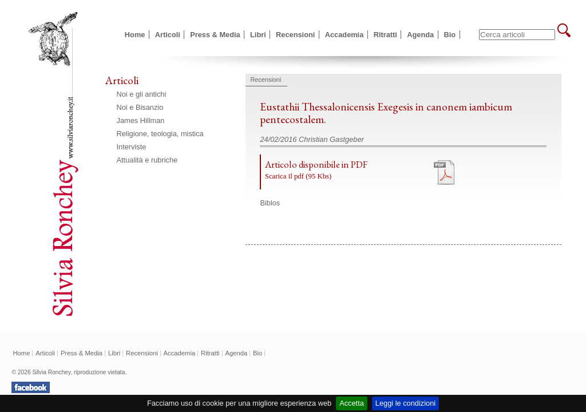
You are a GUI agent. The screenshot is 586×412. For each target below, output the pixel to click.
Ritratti (385, 34)
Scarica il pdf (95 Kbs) (298, 176)
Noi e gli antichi (142, 94)
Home (135, 34)
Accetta (351, 403)
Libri (258, 34)
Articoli (167, 34)
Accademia (344, 34)
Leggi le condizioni (405, 403)
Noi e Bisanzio (140, 107)
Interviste (131, 146)
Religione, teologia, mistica (160, 133)
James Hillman (141, 120)
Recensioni (295, 34)
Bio (450, 34)
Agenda (420, 34)
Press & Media (215, 34)
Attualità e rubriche (147, 160)
